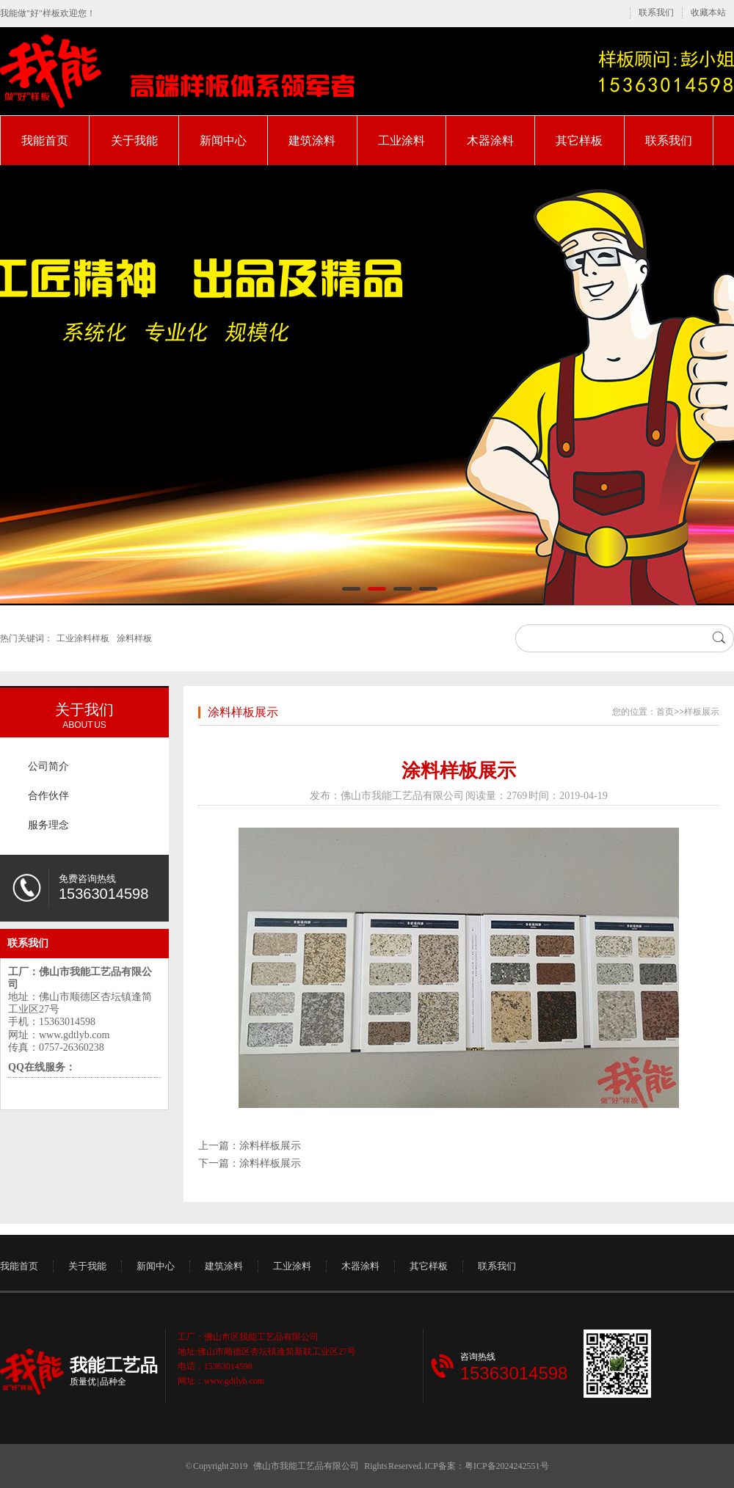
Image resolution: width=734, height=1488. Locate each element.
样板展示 (701, 712)
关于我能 (134, 140)
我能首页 (44, 140)
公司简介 (48, 766)
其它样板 (579, 140)
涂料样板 (134, 638)
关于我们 (84, 709)
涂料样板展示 (243, 712)
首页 (665, 712)
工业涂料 (401, 140)
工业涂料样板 (83, 638)
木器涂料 (490, 140)
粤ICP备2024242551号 (507, 1466)
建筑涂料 (311, 140)
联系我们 (656, 12)
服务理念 (48, 825)
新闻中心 (223, 140)
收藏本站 (708, 12)
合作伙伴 (48, 795)
